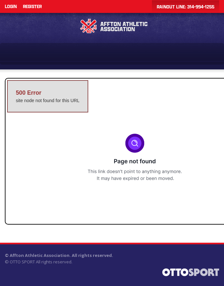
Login (11, 6)
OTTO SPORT (22, 262)
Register (32, 6)
